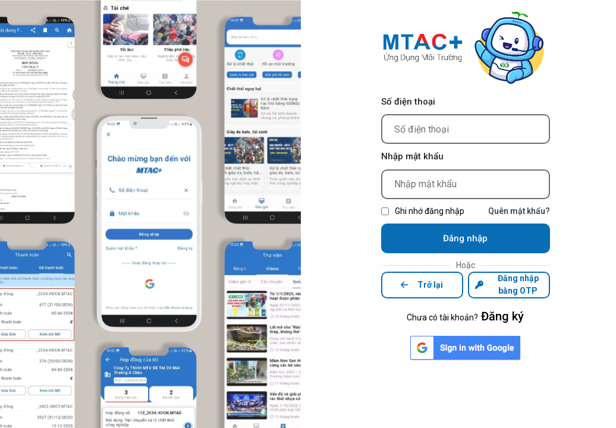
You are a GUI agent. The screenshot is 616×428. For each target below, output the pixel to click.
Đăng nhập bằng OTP (507, 284)
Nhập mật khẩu (412, 156)
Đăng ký (502, 316)
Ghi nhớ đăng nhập (429, 211)
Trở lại (422, 284)
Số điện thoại (408, 101)
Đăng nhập (465, 238)
